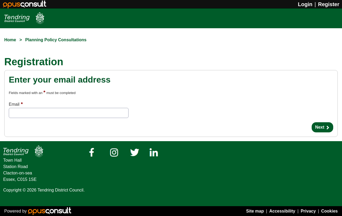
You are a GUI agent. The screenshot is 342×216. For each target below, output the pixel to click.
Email (14, 104)
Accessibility (282, 211)
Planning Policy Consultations (55, 40)
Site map (255, 211)
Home (10, 40)
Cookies (329, 211)
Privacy (308, 211)
